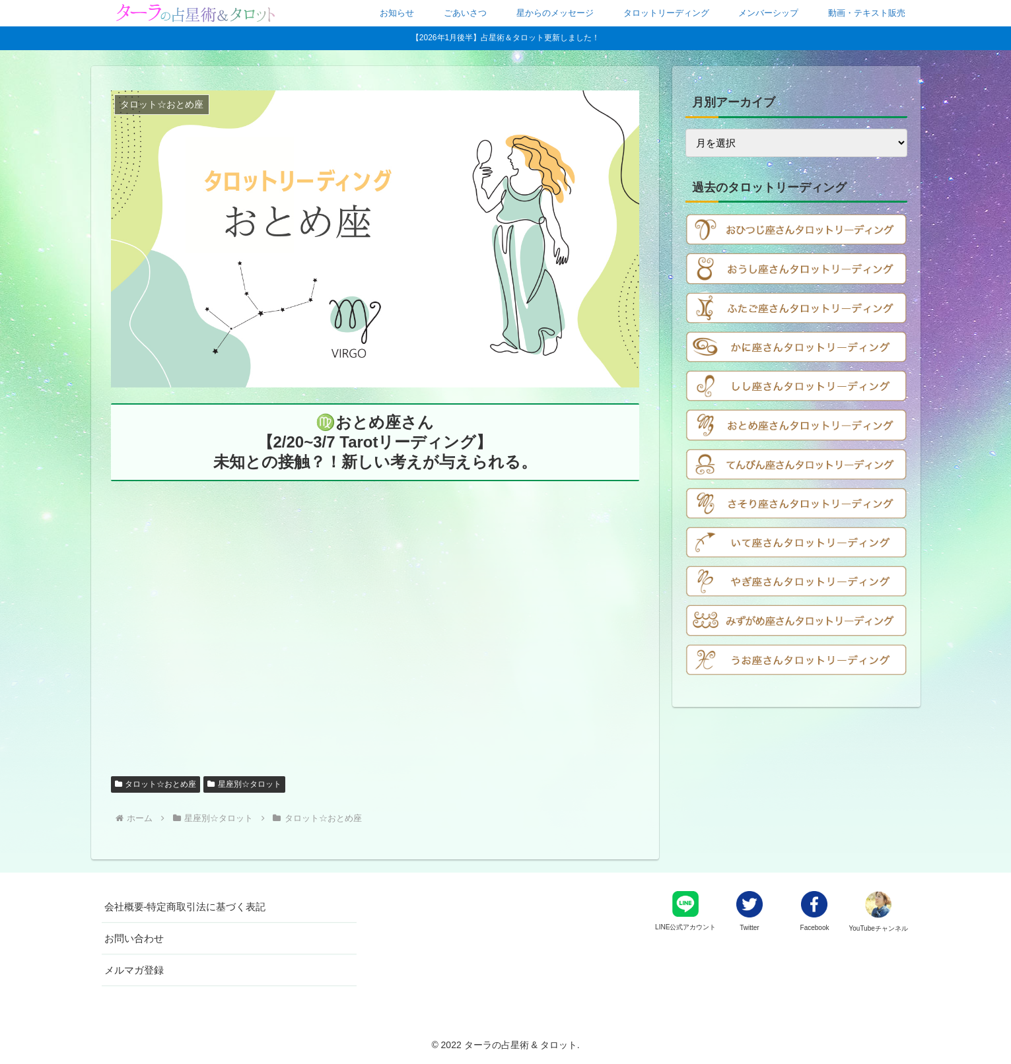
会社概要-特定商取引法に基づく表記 (185, 906)
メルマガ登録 (134, 970)
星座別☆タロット (244, 784)
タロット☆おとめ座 (156, 784)
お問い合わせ (134, 938)
